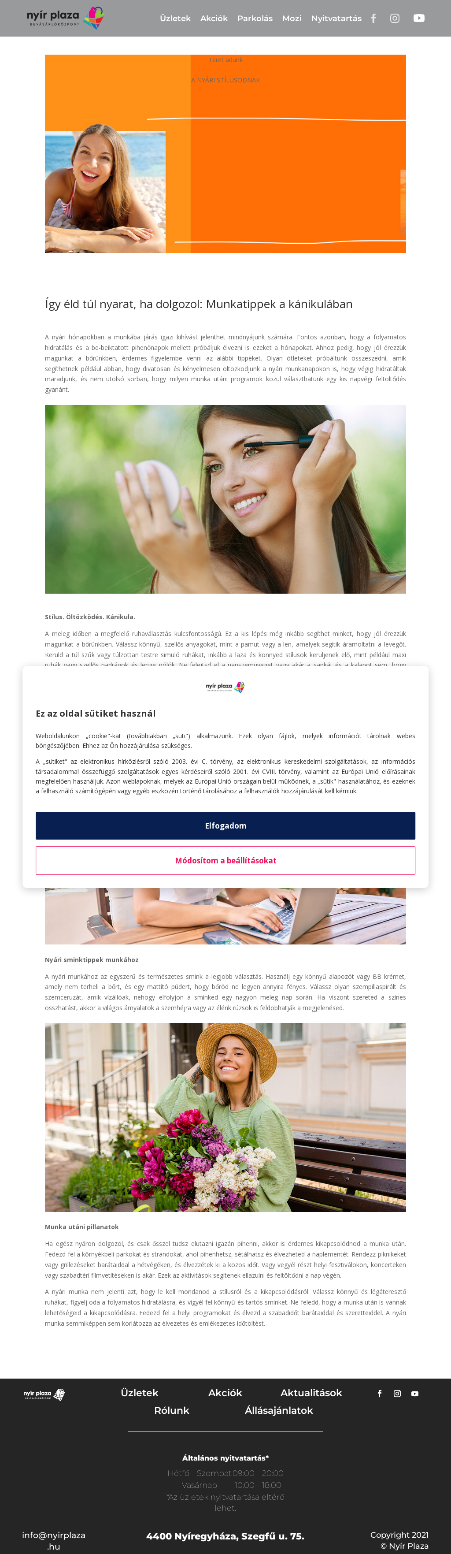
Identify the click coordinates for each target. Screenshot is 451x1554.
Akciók (214, 18)
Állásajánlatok (279, 1410)
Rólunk (171, 1410)
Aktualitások (311, 1393)
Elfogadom (226, 826)
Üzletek (175, 18)
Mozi (292, 18)
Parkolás (255, 18)
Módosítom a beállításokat (226, 860)
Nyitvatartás (336, 18)
